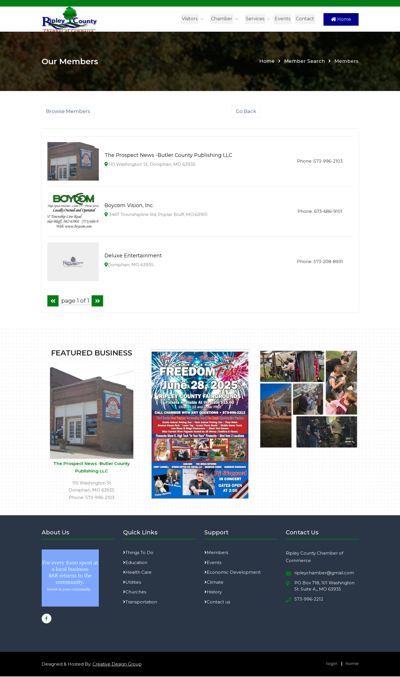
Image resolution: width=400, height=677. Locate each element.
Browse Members (68, 112)
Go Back (246, 112)
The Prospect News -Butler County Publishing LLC (168, 156)
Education (135, 563)
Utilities (132, 582)
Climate (214, 582)
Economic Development (232, 573)
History (213, 592)
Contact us (217, 602)
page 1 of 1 (75, 301)
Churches (134, 592)
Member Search (304, 61)
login (331, 664)
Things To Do (138, 553)
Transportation (140, 602)
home (352, 664)
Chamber (222, 18)
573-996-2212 (308, 599)
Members (216, 553)
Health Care (137, 573)
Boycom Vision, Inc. (129, 206)
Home (341, 19)
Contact (305, 18)
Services (255, 18)
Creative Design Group (117, 665)
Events (283, 18)
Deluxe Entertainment (133, 256)
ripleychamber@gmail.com (324, 573)
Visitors (191, 18)
